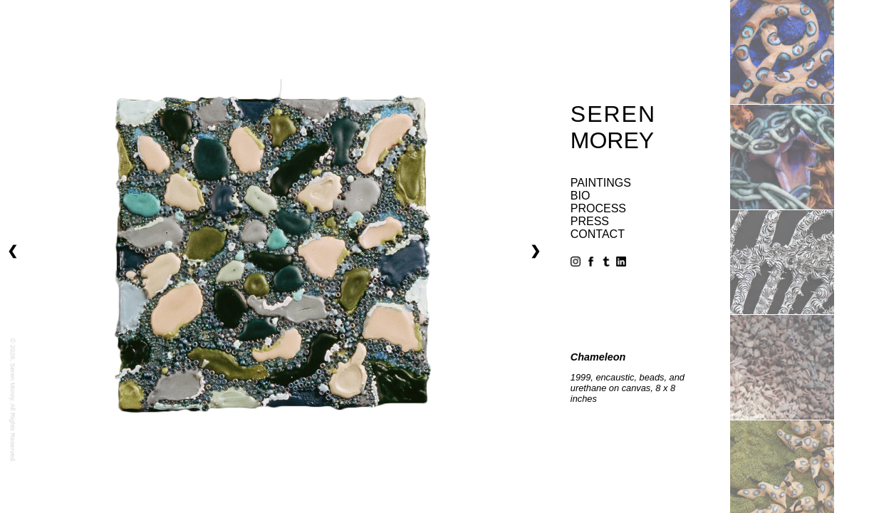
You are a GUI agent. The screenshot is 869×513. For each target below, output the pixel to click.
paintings (601, 183)
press (590, 221)
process (598, 208)
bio (580, 196)
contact (598, 234)
